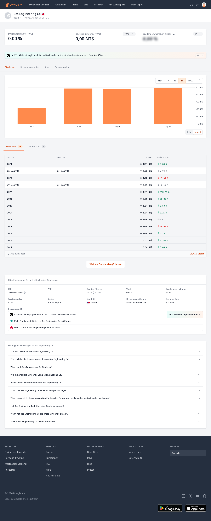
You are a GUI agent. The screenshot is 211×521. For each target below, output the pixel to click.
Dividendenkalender (39, 4)
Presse (90, 469)
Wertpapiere (117, 4)
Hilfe (48, 469)
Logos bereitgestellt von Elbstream (21, 498)
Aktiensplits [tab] (37, 146)
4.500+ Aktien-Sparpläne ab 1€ (45, 314)
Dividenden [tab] (14, 146)
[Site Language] (191, 4)
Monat (198, 132)
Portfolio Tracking (14, 458)
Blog (89, 463)
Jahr (189, 132)
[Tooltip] (93, 299)
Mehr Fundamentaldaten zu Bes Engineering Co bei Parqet (42, 321)
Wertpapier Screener (16, 463)
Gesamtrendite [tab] (62, 67)
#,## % (150, 39)
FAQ (48, 463)
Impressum (135, 452)
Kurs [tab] (47, 67)
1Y (167, 80)
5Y (182, 80)
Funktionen (60, 4)
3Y (175, 80)
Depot (137, 4)
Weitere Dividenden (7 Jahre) (105, 264)
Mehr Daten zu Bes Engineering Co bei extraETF (37, 327)
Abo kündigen (53, 475)
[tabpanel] (105, 106)
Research (10, 469)
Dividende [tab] (10, 67)
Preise (75, 4)
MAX (190, 80)
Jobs (89, 458)
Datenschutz (135, 458)
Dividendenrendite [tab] (29, 67)
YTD (160, 80)
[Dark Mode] (197, 4)
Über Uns (92, 452)
